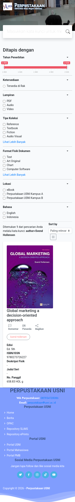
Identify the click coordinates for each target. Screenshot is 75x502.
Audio (10, 105)
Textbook (12, 128)
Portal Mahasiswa (17, 450)
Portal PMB (13, 455)
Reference (13, 124)
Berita (10, 418)
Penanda (26, 329)
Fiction (11, 132)
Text (9, 157)
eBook (10, 189)
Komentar (13, 327)
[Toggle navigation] (66, 6)
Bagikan (39, 327)
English (11, 213)
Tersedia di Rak (16, 85)
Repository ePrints (18, 434)
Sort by (53, 224)
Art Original (13, 161)
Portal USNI (14, 444)
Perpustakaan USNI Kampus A (25, 193)
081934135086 (49, 398)
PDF (9, 101)
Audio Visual (14, 136)
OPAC (10, 423)
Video (10, 109)
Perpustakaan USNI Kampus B (25, 197)
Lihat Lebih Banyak (14, 141)
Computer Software (18, 169)
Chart (10, 165)
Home (10, 412)
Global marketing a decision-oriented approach (23, 315)
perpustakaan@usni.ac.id (42, 402)
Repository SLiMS (17, 428)
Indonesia (13, 217)
